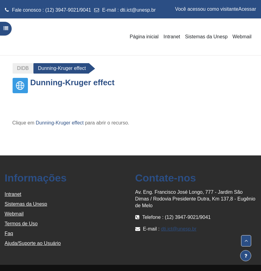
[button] (246, 240)
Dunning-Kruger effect (59, 122)
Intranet (13, 194)
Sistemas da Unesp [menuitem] (206, 36)
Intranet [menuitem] (171, 36)
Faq (9, 233)
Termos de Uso (21, 223)
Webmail (14, 213)
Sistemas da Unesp (26, 204)
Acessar (247, 9)
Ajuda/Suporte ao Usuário (33, 243)
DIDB (23, 68)
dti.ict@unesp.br (138, 10)
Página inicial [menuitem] (144, 36)
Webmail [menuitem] (241, 36)
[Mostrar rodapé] (245, 255)
